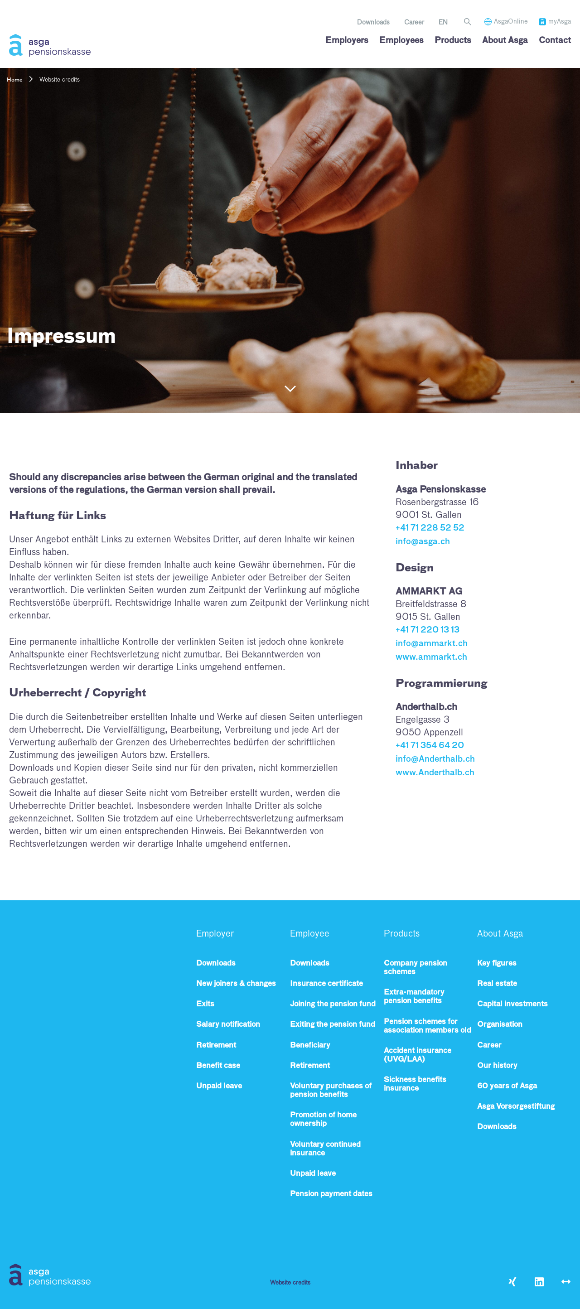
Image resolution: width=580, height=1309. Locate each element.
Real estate (497, 984)
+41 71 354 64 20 (430, 744)
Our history (497, 1066)
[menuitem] (443, 22)
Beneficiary (310, 1045)
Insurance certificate (326, 984)
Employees (401, 41)
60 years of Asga (507, 1086)
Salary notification (228, 1025)
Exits (205, 1004)
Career (414, 22)
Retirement (216, 1045)
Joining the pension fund (333, 1004)
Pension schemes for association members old (427, 1026)
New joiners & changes (236, 984)
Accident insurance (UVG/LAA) (417, 1055)
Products (453, 41)
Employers (346, 41)
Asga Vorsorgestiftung (516, 1107)
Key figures (497, 963)
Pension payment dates (331, 1194)
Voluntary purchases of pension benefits (331, 1091)
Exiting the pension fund (332, 1025)
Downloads (373, 22)
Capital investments (512, 1004)
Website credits (290, 1283)
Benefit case (218, 1066)
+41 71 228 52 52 (430, 528)
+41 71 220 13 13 (427, 629)
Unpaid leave (219, 1086)
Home (15, 80)
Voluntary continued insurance (325, 1149)
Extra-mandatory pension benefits (414, 997)
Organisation (499, 1025)
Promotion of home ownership (323, 1120)
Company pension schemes (415, 968)
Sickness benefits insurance (415, 1084)
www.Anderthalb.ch (435, 770)
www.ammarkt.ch (431, 656)
